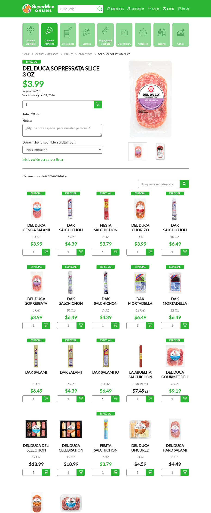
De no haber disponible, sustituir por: (49, 142)
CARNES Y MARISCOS (46, 54)
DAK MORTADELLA (175, 300)
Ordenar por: (45, 176)
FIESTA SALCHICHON (105, 227)
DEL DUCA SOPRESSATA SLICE (36, 303)
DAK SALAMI (36, 372)
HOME (26, 54)
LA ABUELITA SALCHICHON (140, 374)
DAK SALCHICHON (175, 227)
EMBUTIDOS (85, 54)
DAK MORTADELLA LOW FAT (140, 303)
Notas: (27, 120)
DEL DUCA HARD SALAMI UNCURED (175, 450)
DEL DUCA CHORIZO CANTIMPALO (140, 230)
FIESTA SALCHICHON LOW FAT (105, 450)
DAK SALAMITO (105, 372)
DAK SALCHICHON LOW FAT (71, 303)
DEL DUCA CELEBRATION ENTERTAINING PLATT (71, 452)
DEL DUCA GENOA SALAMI (36, 227)
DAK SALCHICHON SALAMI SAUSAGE (71, 232)
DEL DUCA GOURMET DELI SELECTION (174, 377)
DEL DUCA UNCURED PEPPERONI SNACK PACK (140, 452)
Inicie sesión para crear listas (43, 159)
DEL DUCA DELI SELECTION (36, 447)
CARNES (68, 54)
